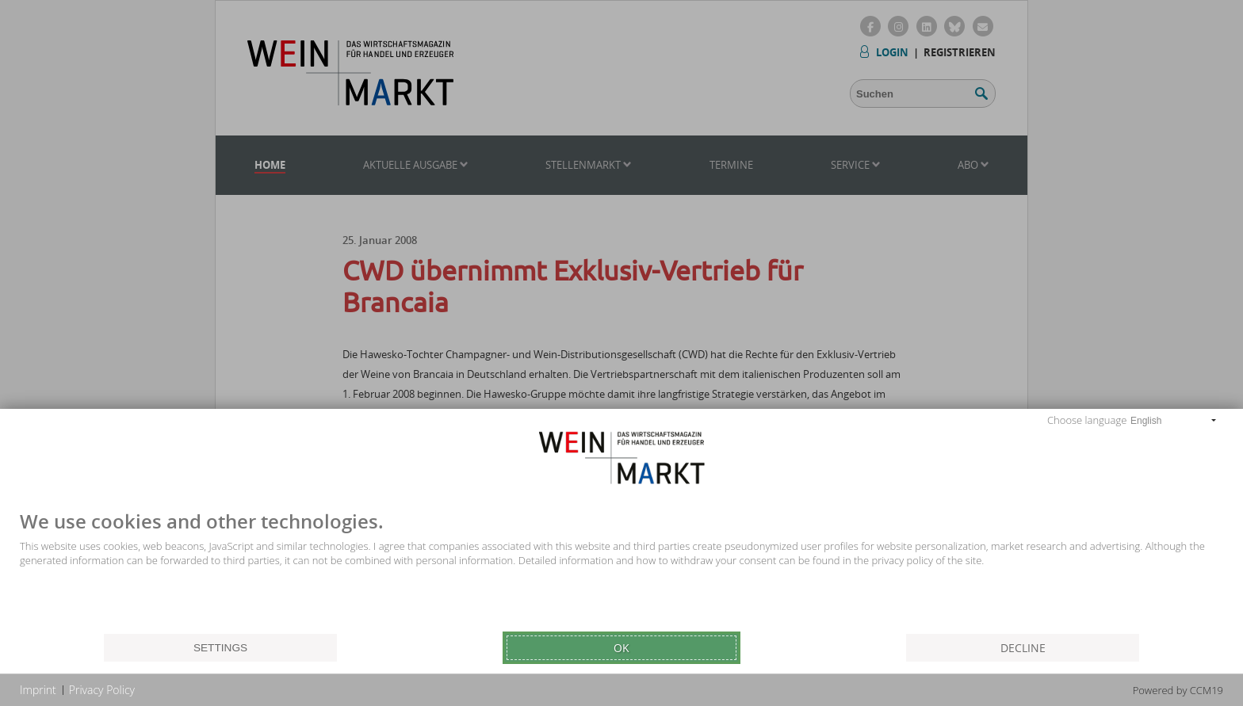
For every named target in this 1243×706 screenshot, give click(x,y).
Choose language (1086, 420)
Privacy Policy (102, 689)
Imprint (38, 689)
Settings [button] (220, 648)
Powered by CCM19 (1178, 690)
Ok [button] (621, 647)
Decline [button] (1023, 647)
